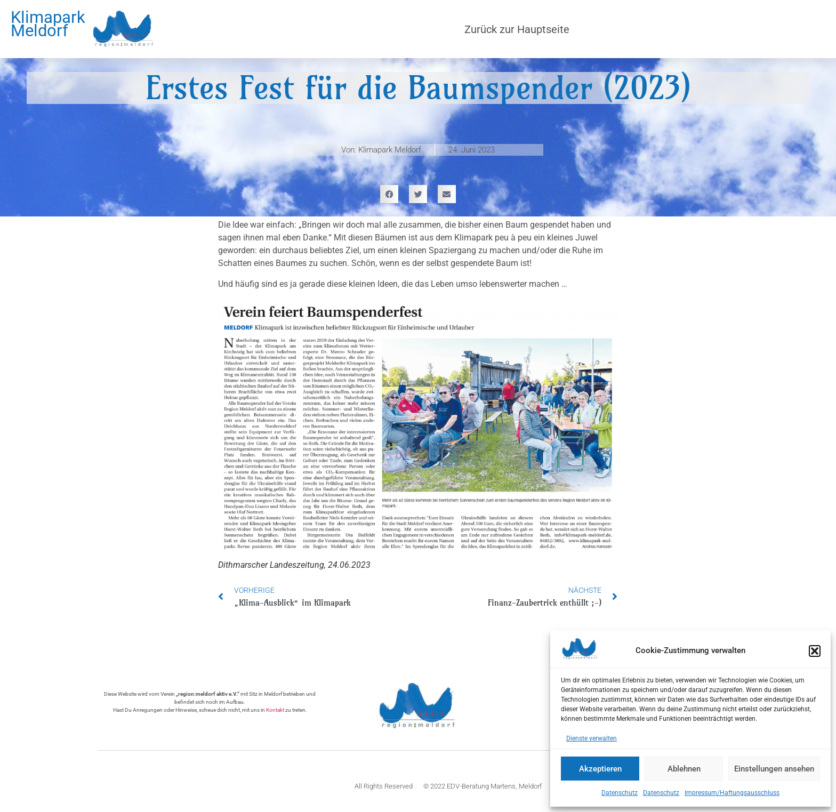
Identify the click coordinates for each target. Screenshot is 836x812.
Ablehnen (684, 769)
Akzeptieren (600, 769)
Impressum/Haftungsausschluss (732, 793)
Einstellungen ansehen (774, 769)
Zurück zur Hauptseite (516, 29)
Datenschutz (619, 793)
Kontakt (275, 710)
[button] (814, 651)
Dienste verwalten (591, 738)
